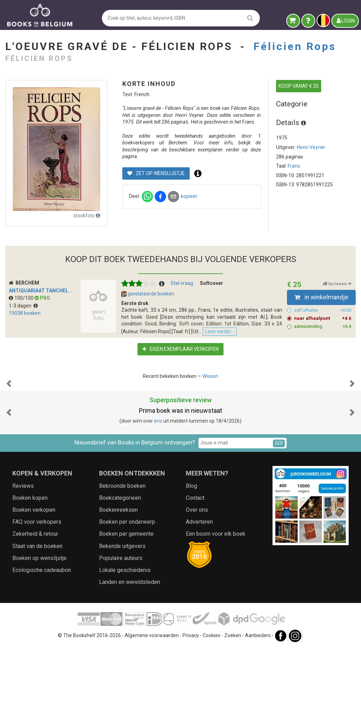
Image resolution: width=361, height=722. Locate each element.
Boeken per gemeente (126, 608)
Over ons (197, 583)
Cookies (211, 709)
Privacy (191, 709)
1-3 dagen (23, 306)
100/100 (22, 298)
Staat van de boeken (37, 620)
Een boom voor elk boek (215, 608)
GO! (279, 517)
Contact (195, 571)
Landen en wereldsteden (129, 656)
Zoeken (232, 709)
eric (158, 495)
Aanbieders (258, 709)
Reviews (23, 559)
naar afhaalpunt (322, 318)
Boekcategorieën (120, 571)
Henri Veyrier (311, 147)
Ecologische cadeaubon (41, 644)
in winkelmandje (321, 297)
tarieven (337, 284)
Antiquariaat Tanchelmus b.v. (49, 290)
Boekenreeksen (118, 583)
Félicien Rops (294, 46)
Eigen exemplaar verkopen (180, 352)
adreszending (322, 326)
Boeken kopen (30, 571)
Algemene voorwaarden (152, 709)
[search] (250, 18)
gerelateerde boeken (147, 294)
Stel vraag (182, 283)
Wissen (210, 379)
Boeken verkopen (33, 583)
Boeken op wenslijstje (39, 632)
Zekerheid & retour (35, 608)
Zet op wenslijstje (156, 173)
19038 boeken (25, 313)
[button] (9, 422)
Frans (294, 166)
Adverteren (199, 595)
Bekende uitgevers (122, 620)
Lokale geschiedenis (125, 644)
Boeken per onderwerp (127, 595)
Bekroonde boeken (122, 559)
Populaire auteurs (120, 632)
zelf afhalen (322, 310)
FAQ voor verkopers (36, 595)
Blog (191, 559)
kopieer (189, 196)
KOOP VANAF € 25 (299, 86)
